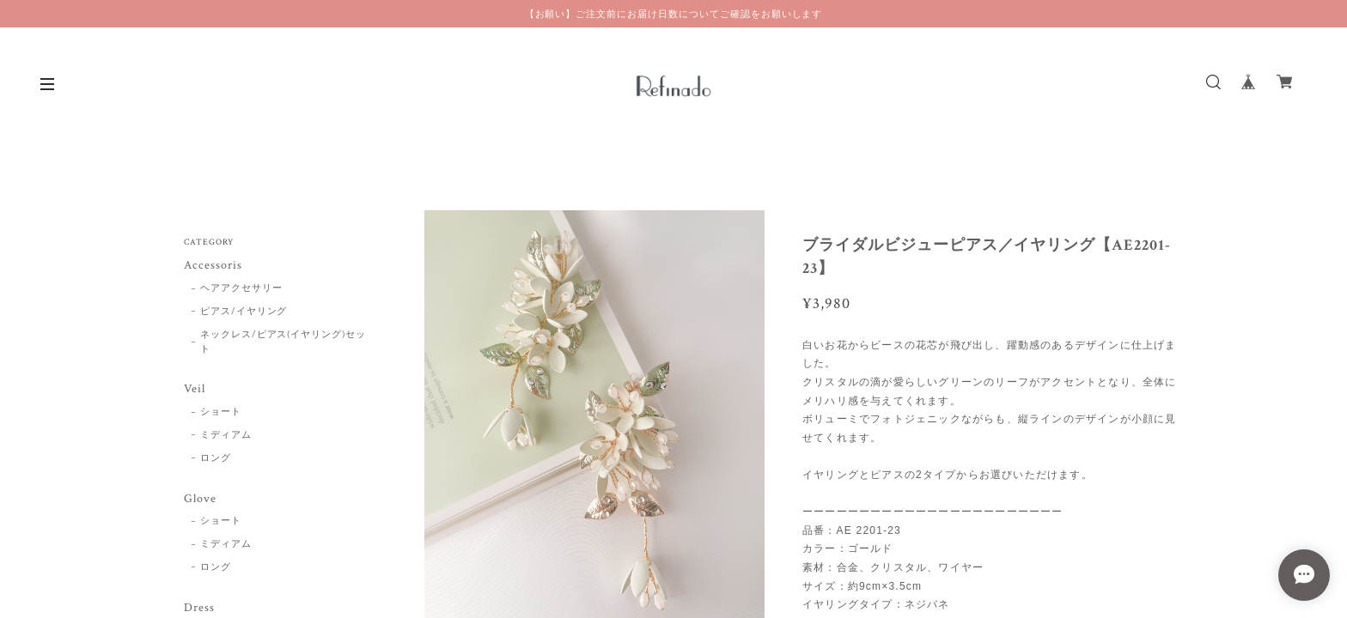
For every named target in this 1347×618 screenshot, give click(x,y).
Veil (194, 389)
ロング (215, 458)
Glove (200, 499)
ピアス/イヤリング (244, 312)
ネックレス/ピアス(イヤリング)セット (283, 342)
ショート (220, 412)
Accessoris (213, 265)
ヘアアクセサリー (241, 288)
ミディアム (226, 435)
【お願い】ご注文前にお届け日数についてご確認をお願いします (674, 14)
